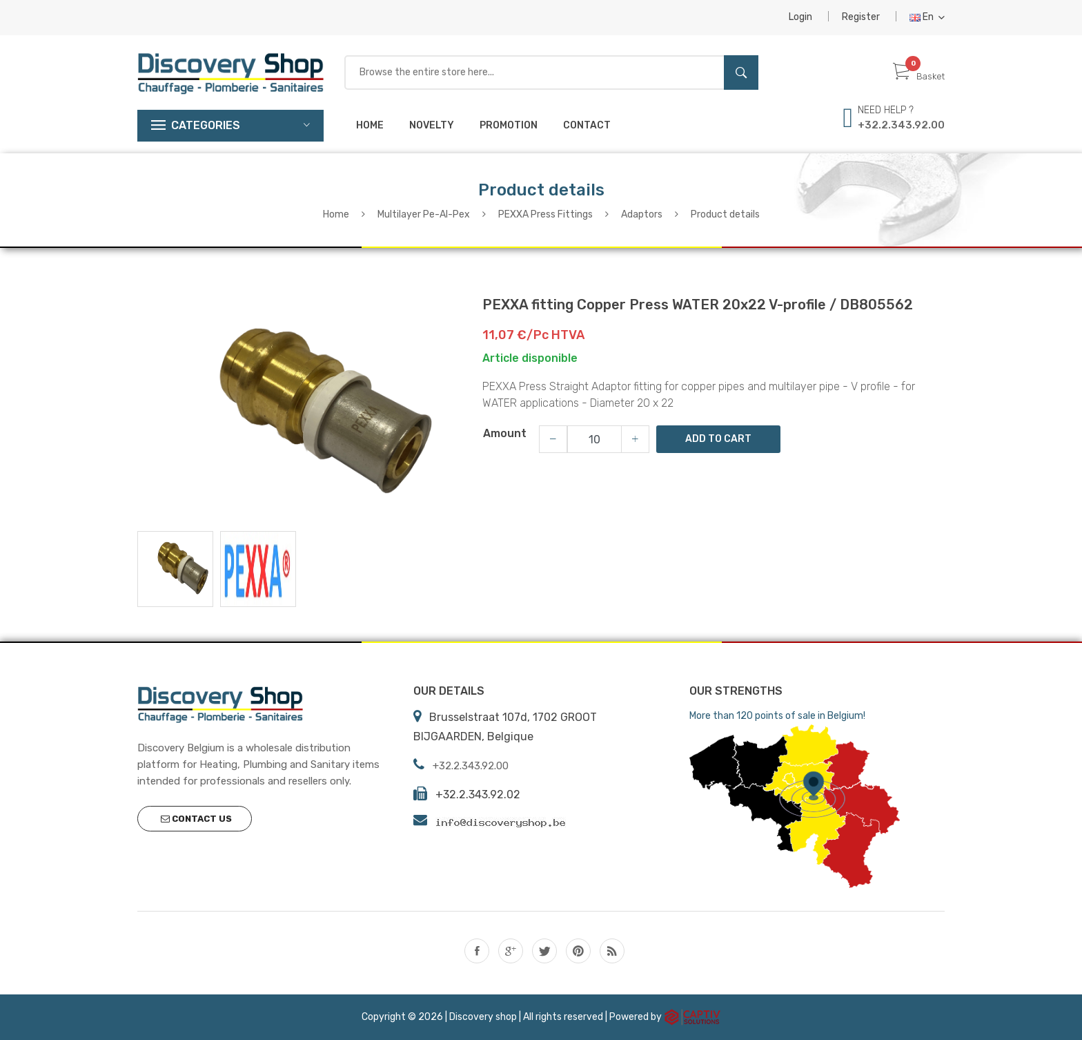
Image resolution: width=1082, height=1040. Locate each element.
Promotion (509, 125)
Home (370, 125)
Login (800, 17)
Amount (505, 433)
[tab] (175, 569)
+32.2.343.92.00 (901, 125)
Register (861, 17)
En (927, 17)
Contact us (196, 818)
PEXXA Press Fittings (545, 214)
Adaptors (641, 214)
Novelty (431, 125)
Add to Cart (718, 439)
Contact (587, 125)
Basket (919, 76)
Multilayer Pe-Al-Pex (423, 214)
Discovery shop (483, 1016)
